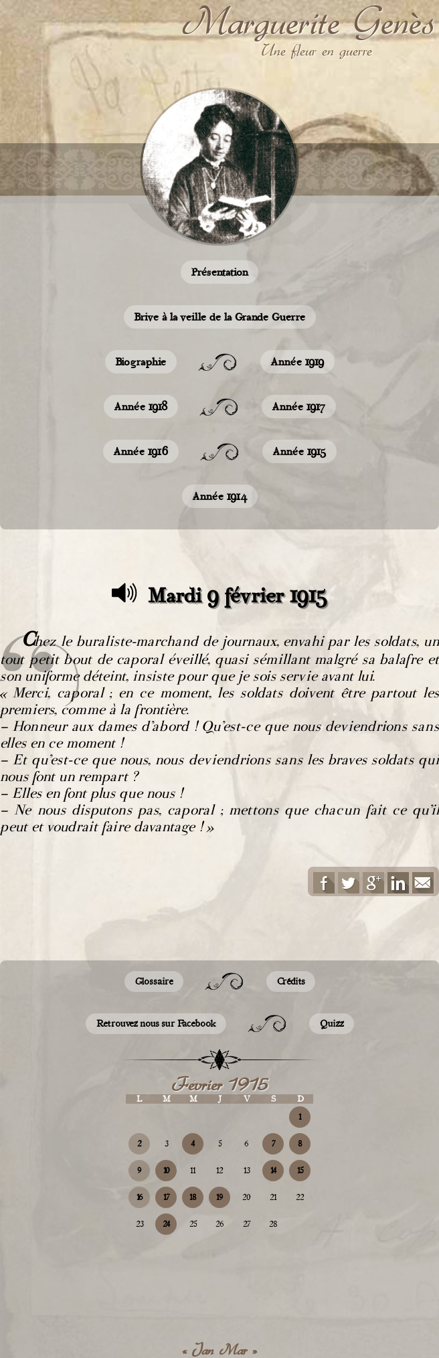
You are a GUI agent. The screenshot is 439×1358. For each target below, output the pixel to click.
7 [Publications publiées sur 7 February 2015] (273, 1144)
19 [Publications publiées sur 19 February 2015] (219, 1197)
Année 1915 (299, 451)
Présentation (219, 272)
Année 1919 (297, 361)
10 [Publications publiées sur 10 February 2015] (166, 1171)
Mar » (239, 1350)
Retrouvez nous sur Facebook (155, 1024)
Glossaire (154, 982)
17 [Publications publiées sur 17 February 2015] (166, 1197)
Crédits (290, 982)
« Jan (197, 1350)
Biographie (141, 361)
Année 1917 (298, 406)
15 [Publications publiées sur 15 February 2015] (300, 1171)
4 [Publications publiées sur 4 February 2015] (193, 1144)
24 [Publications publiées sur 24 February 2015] (166, 1224)
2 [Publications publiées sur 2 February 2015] (139, 1144)
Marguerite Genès (308, 20)
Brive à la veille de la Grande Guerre (220, 317)
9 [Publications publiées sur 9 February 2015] (139, 1171)
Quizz (331, 1024)
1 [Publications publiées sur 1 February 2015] (299, 1117)
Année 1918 (140, 406)
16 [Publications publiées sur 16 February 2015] (140, 1197)
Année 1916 (141, 451)
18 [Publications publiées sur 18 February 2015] (192, 1197)
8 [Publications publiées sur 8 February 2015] (300, 1144)
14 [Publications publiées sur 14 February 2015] (273, 1171)
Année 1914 (220, 496)
